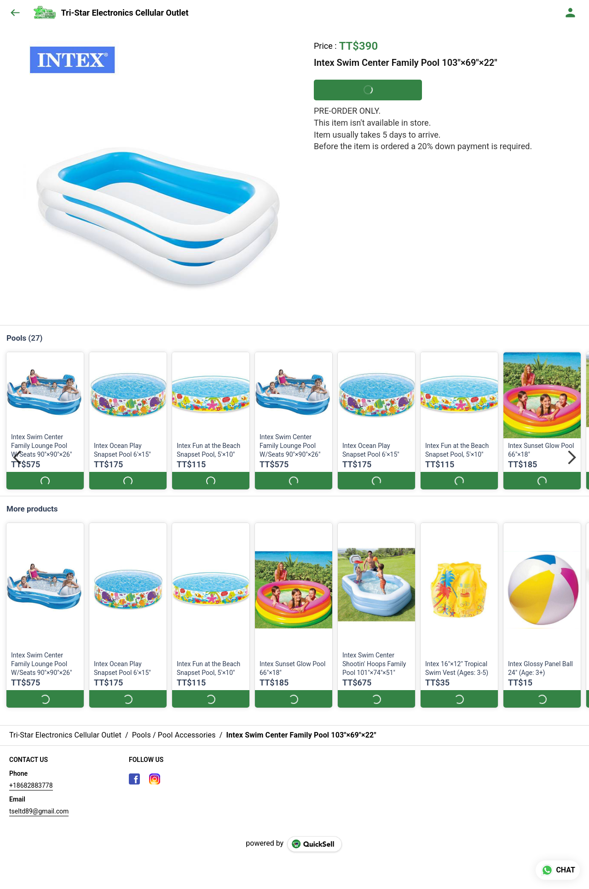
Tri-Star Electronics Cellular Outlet (125, 12)
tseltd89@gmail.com (39, 802)
